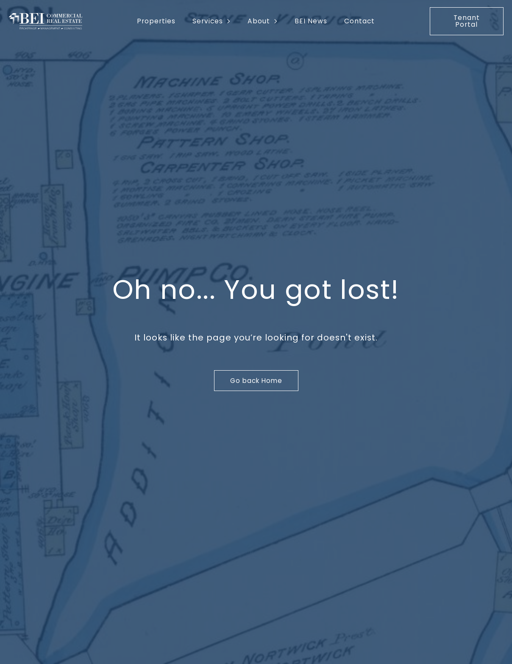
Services (207, 21)
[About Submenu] (278, 21)
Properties (156, 21)
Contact (359, 21)
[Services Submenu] (231, 21)
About (259, 21)
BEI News (311, 21)
